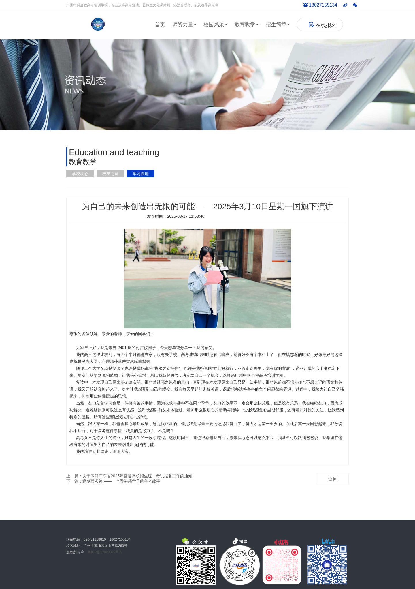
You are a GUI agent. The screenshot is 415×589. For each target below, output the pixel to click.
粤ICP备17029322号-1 (105, 552)
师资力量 (184, 24)
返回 (333, 479)
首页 (160, 24)
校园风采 (215, 24)
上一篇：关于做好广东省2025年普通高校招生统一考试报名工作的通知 (129, 476)
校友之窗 (110, 173)
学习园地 (141, 173)
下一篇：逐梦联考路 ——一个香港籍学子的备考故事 (113, 481)
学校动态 (80, 173)
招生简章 (278, 24)
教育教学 (247, 24)
